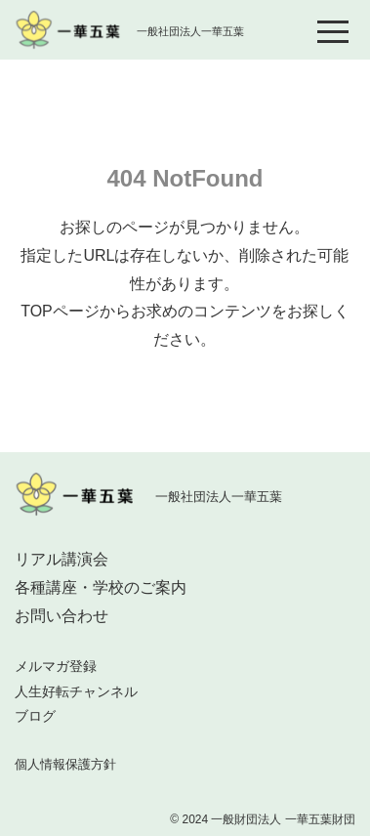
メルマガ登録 (56, 666)
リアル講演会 (61, 559)
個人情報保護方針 (65, 764)
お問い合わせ (61, 615)
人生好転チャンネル (76, 691)
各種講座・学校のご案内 (100, 587)
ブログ (35, 716)
